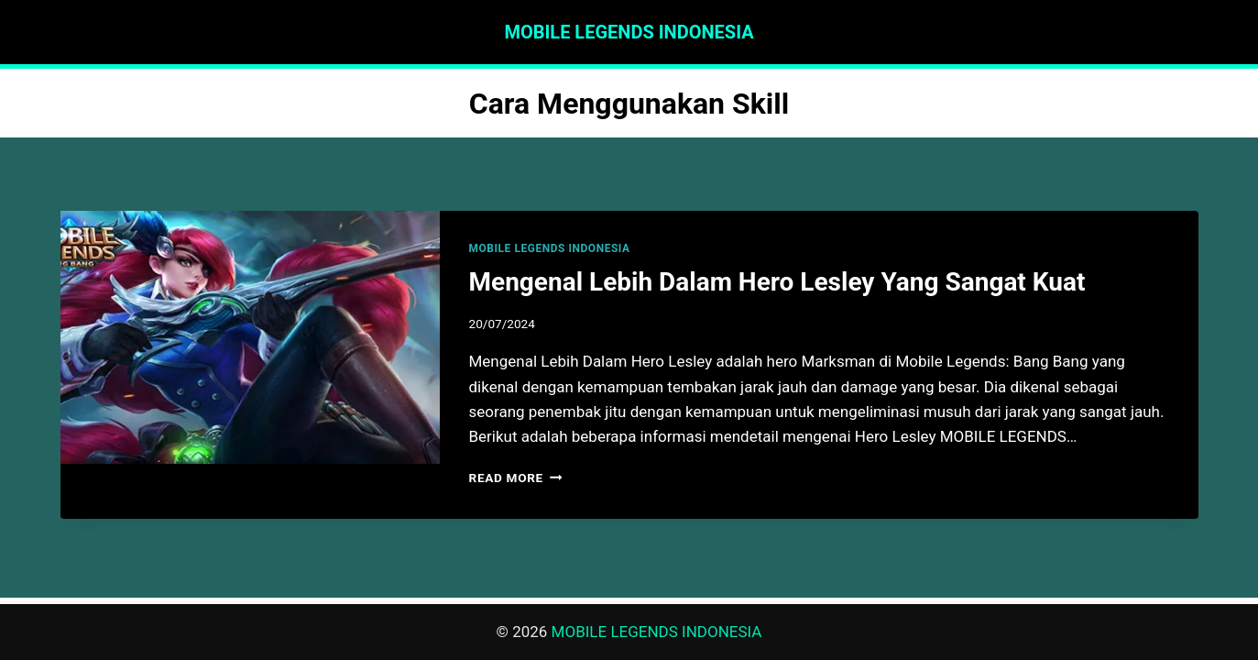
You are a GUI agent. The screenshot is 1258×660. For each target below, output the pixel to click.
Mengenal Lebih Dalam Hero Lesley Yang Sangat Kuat (777, 282)
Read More (516, 477)
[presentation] (250, 337)
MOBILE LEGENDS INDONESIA (549, 248)
